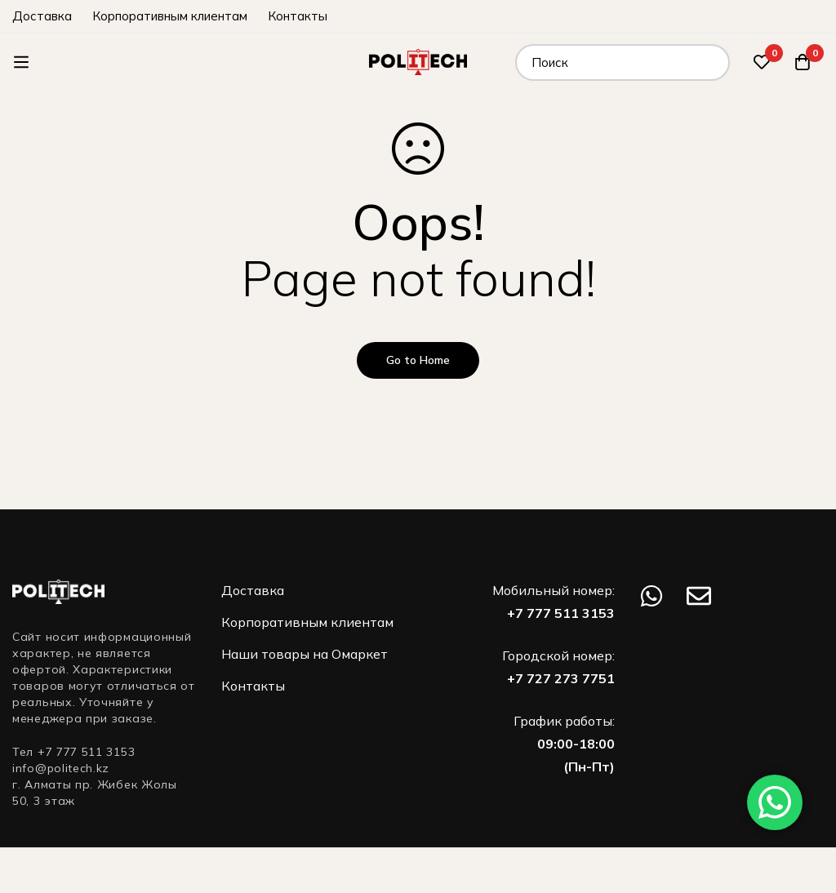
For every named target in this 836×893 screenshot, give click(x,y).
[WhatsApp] (651, 596)
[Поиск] (711, 62)
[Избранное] (761, 62)
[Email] (699, 596)
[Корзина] (802, 62)
